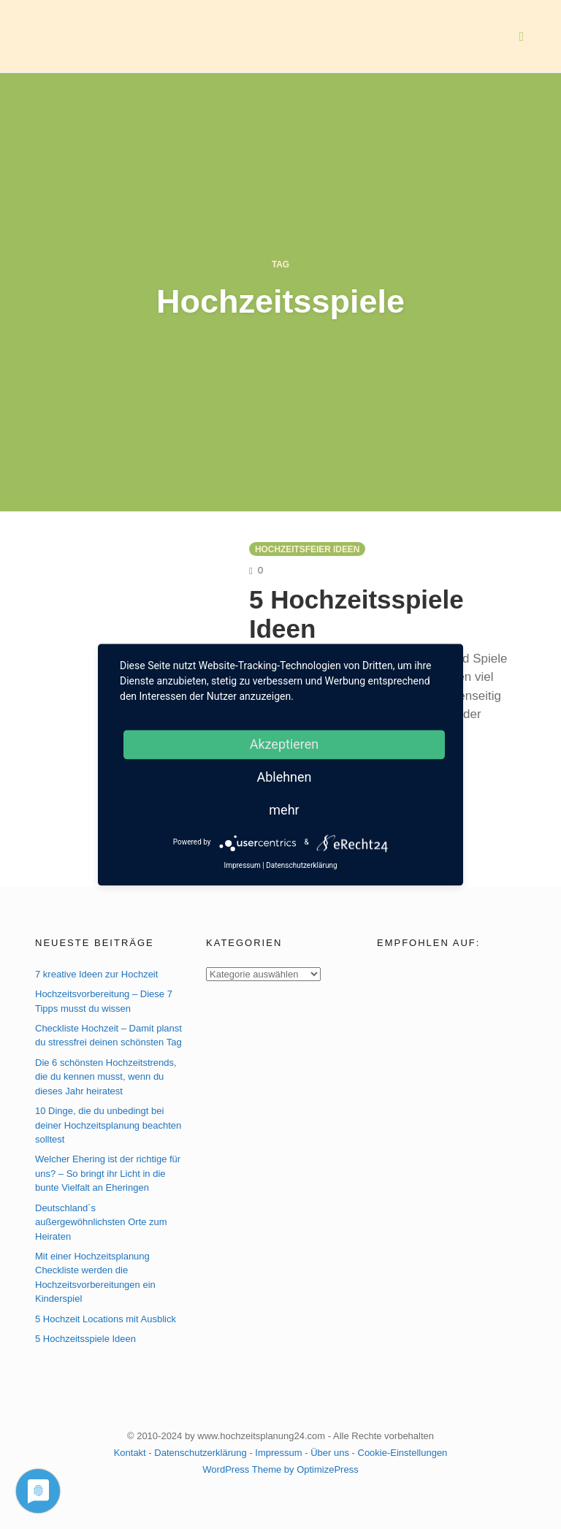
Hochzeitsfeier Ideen (307, 549)
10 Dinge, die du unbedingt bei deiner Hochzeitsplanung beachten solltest (108, 1125)
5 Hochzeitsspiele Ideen (85, 1338)
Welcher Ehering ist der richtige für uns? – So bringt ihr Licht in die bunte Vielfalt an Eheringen (107, 1173)
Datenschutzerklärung (200, 1452)
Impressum (278, 1452)
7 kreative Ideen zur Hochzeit (96, 974)
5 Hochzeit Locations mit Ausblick (105, 1318)
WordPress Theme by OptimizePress (280, 1469)
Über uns (329, 1452)
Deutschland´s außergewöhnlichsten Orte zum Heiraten (101, 1222)
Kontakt (130, 1452)
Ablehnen (283, 777)
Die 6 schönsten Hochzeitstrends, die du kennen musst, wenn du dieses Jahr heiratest (106, 1077)
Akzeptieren (284, 744)
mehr (284, 809)
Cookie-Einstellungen (403, 1452)
